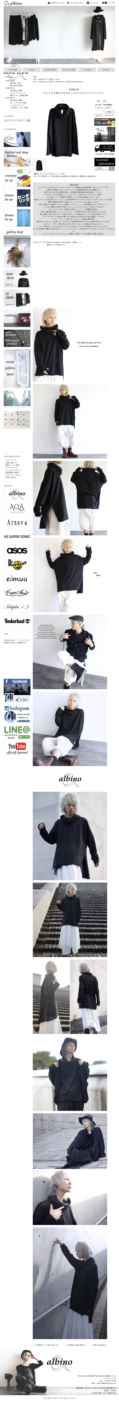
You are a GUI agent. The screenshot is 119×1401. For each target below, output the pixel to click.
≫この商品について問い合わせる (46, 1345)
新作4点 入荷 (15, 83)
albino (13, 3)
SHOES (105, 70)
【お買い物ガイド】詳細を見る (104, 1393)
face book (106, 3)
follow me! (26, 640)
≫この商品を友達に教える (75, 1345)
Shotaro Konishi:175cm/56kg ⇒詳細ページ (64, 242)
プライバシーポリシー (14, 475)
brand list (42, 79)
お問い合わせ (10, 477)
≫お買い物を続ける (99, 1345)
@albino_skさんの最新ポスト (15, 643)
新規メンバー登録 (12, 465)
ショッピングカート (13, 470)
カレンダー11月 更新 (18, 103)
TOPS (31, 70)
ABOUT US (94, 3)
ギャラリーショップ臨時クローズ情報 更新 (19, 94)
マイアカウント (11, 467)
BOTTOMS (50, 70)
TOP (34, 77)
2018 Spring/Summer (75, 82)
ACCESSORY (69, 70)
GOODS (87, 70)
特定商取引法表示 (12, 472)
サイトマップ (10, 460)
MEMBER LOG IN (57, 3)
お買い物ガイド (11, 463)
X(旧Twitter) (103, 3)
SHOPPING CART (76, 3)
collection (60, 82)
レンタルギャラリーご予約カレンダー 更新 (19, 106)
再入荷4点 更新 (16, 86)
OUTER (13, 70)
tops (57, 79)
